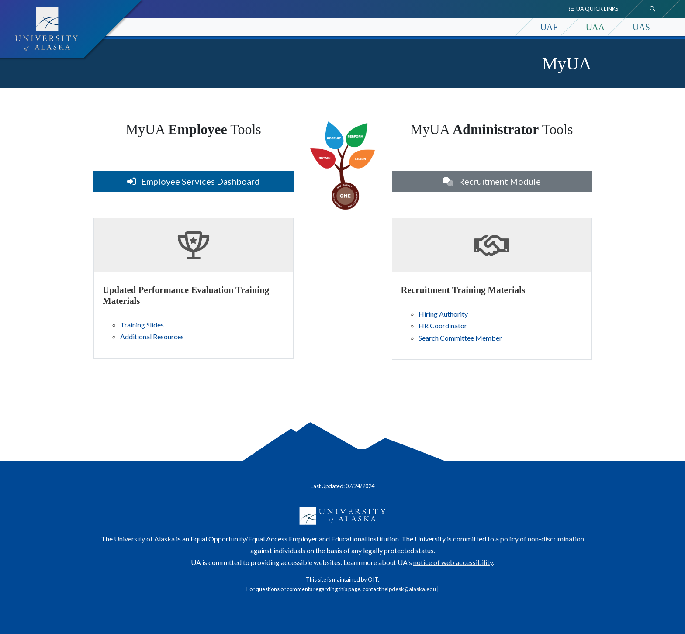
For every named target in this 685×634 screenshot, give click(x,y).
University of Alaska (144, 538)
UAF (549, 27)
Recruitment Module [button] (492, 181)
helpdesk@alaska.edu (408, 589)
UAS (641, 27)
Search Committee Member (460, 338)
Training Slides (142, 324)
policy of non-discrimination (542, 538)
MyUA (567, 63)
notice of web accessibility (453, 562)
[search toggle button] (652, 9)
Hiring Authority (443, 314)
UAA (595, 27)
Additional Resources (152, 336)
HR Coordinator (443, 325)
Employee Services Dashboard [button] (193, 181)
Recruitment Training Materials (463, 290)
